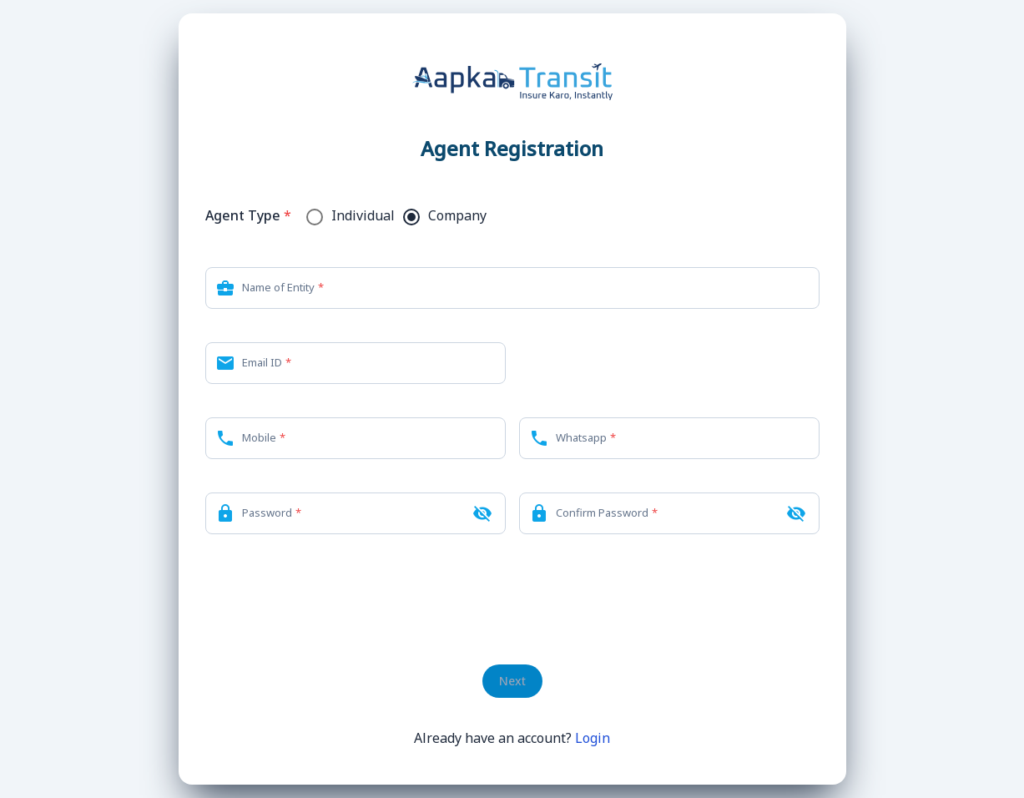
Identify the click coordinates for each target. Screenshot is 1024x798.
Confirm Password (602, 512)
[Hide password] (482, 513)
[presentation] (512, 600)
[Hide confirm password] (796, 513)
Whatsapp (581, 437)
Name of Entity (278, 287)
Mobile (259, 437)
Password (267, 512)
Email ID (262, 362)
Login (592, 738)
